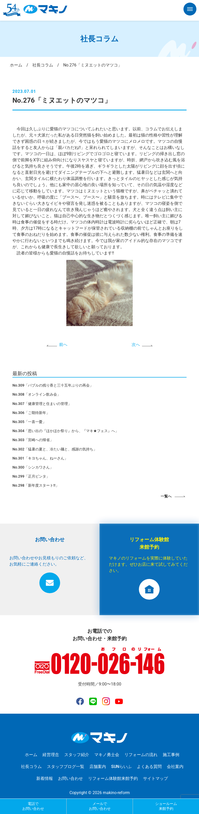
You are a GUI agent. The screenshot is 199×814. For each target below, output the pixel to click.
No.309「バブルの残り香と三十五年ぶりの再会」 (52, 385)
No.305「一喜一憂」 (29, 422)
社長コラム (31, 766)
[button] (189, 10)
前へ (63, 344)
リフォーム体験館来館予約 (113, 778)
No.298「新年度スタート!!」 (35, 485)
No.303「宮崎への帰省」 (32, 440)
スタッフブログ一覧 (65, 766)
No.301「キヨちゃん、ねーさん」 (40, 458)
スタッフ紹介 (76, 754)
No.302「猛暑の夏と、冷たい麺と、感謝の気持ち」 (54, 449)
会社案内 (175, 766)
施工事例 (171, 754)
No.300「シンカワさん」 (32, 467)
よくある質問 (149, 766)
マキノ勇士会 (106, 754)
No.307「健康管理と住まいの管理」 (42, 404)
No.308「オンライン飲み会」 (36, 394)
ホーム (31, 754)
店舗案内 (97, 766)
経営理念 (50, 754)
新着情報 (44, 778)
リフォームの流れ (141, 754)
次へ (136, 344)
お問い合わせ (70, 778)
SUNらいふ (121, 766)
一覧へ (166, 496)
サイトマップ (155, 778)
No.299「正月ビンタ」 (31, 476)
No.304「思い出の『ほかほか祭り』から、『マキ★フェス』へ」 (65, 431)
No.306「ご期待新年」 (31, 413)
